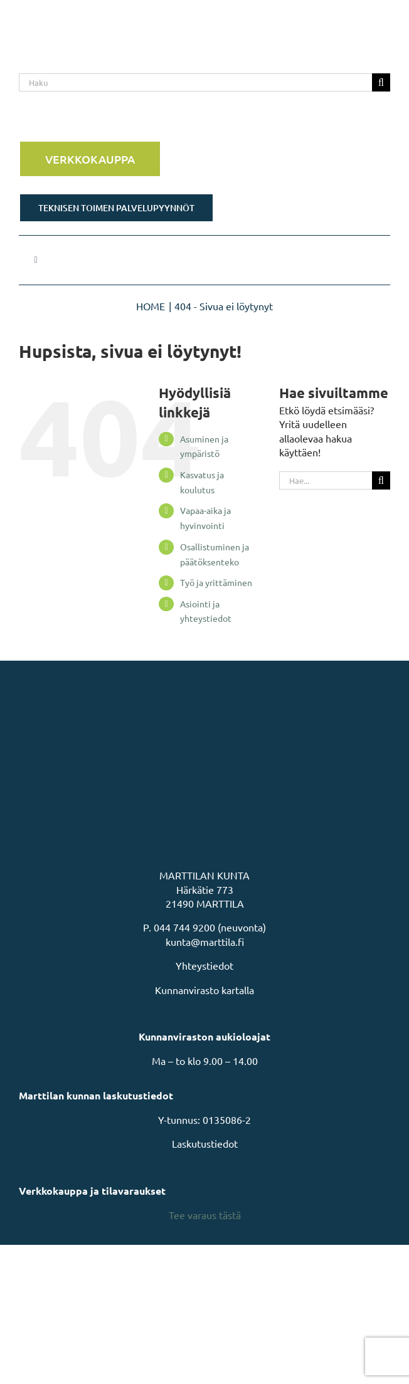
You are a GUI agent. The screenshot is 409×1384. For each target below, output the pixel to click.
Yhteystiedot (204, 965)
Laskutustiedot (205, 1143)
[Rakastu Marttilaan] (204, 120)
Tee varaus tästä (205, 1214)
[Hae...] (325, 480)
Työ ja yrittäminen (216, 582)
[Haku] (195, 82)
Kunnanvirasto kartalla (204, 989)
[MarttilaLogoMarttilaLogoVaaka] (113, 17)
